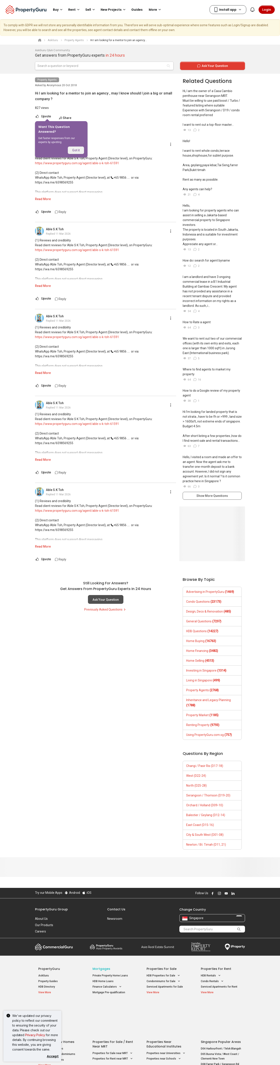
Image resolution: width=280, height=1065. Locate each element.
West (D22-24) (196, 775)
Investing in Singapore (206, 670)
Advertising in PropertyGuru (210, 592)
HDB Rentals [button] (211, 975)
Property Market (202, 715)
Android (72, 892)
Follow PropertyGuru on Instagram (218, 893)
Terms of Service (82, 1055)
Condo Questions (203, 601)
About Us (41, 918)
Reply (60, 212)
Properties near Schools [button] (164, 1023)
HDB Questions (202, 631)
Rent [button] (74, 9)
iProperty (235, 947)
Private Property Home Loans (110, 975)
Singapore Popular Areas (221, 1007)
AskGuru (43, 975)
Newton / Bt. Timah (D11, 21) (206, 844)
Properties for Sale (162, 969)
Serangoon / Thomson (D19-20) (208, 795)
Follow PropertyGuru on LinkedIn (232, 893)
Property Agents (47, 79)
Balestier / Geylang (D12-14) (205, 815)
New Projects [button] (114, 9)
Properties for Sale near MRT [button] (113, 1018)
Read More (43, 199)
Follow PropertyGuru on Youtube (225, 893)
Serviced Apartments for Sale (165, 986)
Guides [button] (137, 9)
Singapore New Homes (56, 1007)
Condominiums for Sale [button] (164, 981)
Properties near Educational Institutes (164, 1009)
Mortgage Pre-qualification (109, 992)
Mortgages (101, 969)
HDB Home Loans (103, 981)
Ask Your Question (106, 599)
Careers (40, 931)
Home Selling (200, 660)
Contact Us (116, 909)
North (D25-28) (196, 785)
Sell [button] (90, 9)
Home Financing (202, 651)
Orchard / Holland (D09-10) (204, 805)
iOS (87, 892)
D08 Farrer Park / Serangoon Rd (220, 1029)
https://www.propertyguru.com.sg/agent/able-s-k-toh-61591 (77, 163)
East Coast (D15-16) (200, 825)
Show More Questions (212, 496)
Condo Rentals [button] (212, 981)
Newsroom (114, 918)
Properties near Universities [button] (166, 1018)
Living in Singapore (203, 680)
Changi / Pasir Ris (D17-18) (204, 766)
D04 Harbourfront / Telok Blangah (221, 1013)
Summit (157, 946)
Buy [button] (58, 9)
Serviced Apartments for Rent (219, 986)
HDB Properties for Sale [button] (164, 975)
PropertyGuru (49, 969)
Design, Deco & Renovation (208, 611)
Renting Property (202, 725)
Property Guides (48, 981)
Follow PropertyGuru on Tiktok (243, 893)
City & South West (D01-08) (205, 834)
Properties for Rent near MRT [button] (113, 1023)
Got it (76, 150)
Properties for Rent (216, 969)
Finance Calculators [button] (107, 987)
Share (65, 117)
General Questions (203, 621)
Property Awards (106, 946)
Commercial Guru (54, 947)
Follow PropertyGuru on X (238, 893)
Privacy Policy (35, 1035)
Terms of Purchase (136, 1055)
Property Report (200, 947)
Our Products (44, 925)
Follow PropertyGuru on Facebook (212, 893)
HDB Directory (46, 986)
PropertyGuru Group (51, 909)
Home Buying (201, 641)
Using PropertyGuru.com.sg (209, 735)
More (155, 9)
